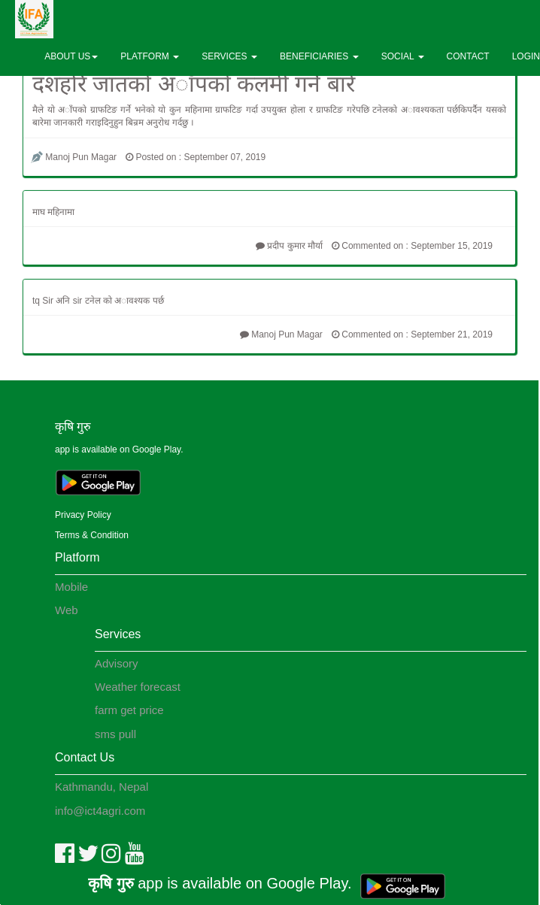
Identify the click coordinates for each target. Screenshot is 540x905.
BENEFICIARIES (319, 56)
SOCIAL (402, 56)
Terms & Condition (92, 535)
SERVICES (229, 56)
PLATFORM (149, 56)
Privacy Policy (83, 515)
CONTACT (468, 56)
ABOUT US (71, 56)
